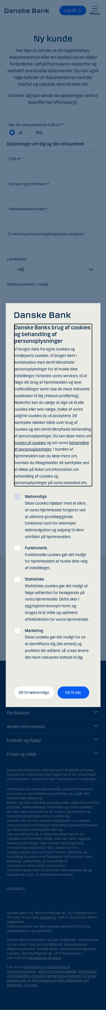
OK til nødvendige (34, 692)
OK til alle (73, 692)
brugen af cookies (30, 442)
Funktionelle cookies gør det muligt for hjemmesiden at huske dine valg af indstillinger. (56, 557)
